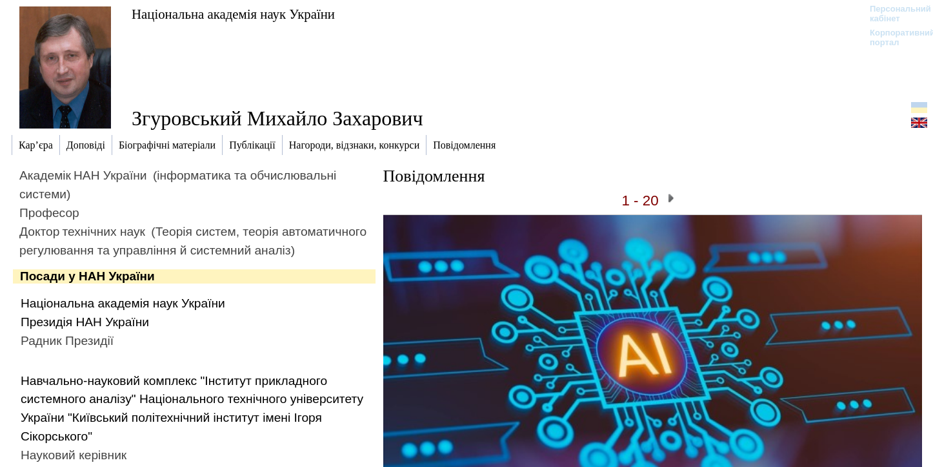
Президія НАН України (85, 322)
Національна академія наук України (233, 13)
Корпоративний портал (894, 37)
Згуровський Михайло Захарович (277, 118)
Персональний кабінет (894, 13)
